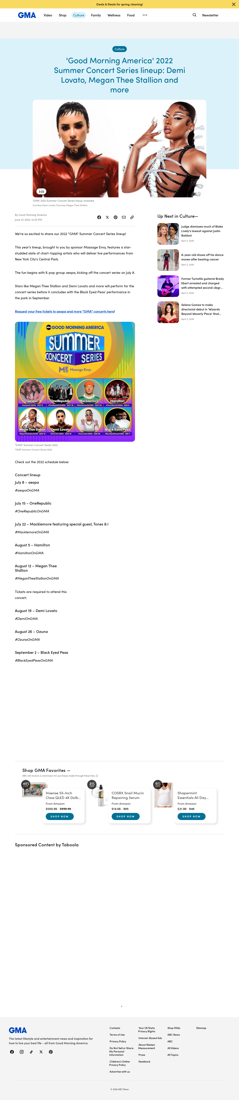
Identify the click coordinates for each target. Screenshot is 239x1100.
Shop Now (60, 816)
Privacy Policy (118, 1041)
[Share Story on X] (107, 217)
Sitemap (201, 1028)
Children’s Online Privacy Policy (119, 1063)
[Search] (194, 15)
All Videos (173, 1048)
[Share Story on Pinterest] (116, 217)
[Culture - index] (119, 49)
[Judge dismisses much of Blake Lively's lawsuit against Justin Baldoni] (190, 234)
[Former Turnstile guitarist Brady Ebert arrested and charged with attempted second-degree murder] (190, 286)
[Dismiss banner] (234, 4)
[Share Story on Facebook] (99, 217)
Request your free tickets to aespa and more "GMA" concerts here (64, 311)
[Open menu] (145, 15)
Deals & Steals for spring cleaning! (119, 4)
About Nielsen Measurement (146, 1046)
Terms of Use (117, 1034)
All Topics (172, 1055)
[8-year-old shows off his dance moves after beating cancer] (190, 260)
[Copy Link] (132, 217)
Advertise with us (120, 1071)
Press (142, 1055)
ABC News (173, 1034)
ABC (170, 1041)
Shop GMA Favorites (44, 770)
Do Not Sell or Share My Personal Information (121, 1051)
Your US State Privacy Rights (146, 1029)
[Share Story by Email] (124, 217)
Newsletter (210, 15)
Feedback (144, 1061)
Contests (115, 1028)
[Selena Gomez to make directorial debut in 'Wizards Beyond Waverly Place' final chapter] (190, 312)
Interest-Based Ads (150, 1038)
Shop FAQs (173, 1028)
